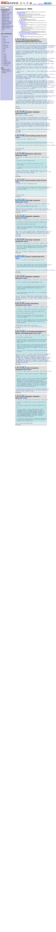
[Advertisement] (5, 78)
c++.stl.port (4, 56)
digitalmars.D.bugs (6, 17)
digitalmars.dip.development (7, 26)
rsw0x (22, 31)
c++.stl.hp (4, 54)
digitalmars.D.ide (5, 20)
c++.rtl (3, 51)
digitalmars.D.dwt (5, 24)
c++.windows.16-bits (6, 62)
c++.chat (4, 41)
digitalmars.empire (6, 69)
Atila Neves (22, 17)
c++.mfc (3, 50)
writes (40, 41)
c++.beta (4, 39)
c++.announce (5, 36)
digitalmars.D (4, 11)
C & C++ (35, 4)
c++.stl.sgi (4, 57)
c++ (2, 35)
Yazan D (22, 26)
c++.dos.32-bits (5, 47)
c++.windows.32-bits (6, 63)
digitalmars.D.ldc (5, 15)
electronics (4, 72)
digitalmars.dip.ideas (6, 27)
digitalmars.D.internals (6, 23)
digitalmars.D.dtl (5, 18)
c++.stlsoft (4, 59)
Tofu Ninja (21, 20)
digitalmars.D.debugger (7, 21)
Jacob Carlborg (22, 15)
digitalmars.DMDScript (6, 71)
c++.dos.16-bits (5, 45)
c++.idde (4, 48)
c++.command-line (6, 42)
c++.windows (4, 60)
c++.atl (3, 38)
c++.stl (3, 53)
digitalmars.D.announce (7, 12)
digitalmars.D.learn (6, 14)
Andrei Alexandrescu (21, 11)
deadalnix (20, 14)
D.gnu (3, 29)
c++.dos (3, 44)
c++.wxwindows (5, 65)
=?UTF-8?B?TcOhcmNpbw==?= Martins (27, 32)
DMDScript (40, 4)
